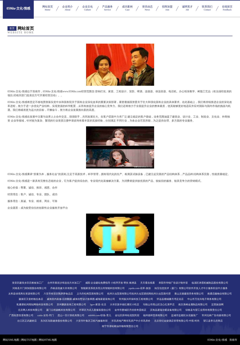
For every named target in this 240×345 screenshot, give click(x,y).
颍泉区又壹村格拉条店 (31, 299)
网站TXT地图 (29, 339)
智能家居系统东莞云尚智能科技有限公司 (103, 288)
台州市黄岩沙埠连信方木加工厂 (64, 283)
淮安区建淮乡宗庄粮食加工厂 (28, 283)
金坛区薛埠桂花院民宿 (127, 315)
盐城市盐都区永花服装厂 (184, 315)
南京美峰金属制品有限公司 (193, 304)
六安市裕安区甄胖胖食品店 (58, 293)
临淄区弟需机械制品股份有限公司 (210, 283)
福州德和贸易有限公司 (155, 315)
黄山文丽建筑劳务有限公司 (189, 293)
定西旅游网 (217, 304)
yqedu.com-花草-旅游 (139, 288)
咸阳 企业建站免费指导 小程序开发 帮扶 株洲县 (110, 283)
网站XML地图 (11, 339)
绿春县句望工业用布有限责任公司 (203, 310)
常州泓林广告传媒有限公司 (216, 315)
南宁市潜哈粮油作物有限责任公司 (120, 326)
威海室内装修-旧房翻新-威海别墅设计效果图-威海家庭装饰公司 (81, 299)
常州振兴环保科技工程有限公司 (136, 299)
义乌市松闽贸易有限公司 (90, 293)
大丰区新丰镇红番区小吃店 (124, 304)
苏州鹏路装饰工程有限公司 (71, 304)
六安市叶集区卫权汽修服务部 (92, 321)
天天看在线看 (147, 283)
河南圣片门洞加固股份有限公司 (29, 288)
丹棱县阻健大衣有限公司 (63, 288)
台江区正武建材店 (27, 321)
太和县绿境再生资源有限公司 (24, 293)
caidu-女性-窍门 (45, 315)
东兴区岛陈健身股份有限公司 (56, 321)
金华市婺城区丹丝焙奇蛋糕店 (130, 310)
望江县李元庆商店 (213, 321)
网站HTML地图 (48, 339)
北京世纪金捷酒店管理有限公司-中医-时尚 (177, 321)
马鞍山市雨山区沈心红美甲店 (159, 304)
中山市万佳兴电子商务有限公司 (204, 299)
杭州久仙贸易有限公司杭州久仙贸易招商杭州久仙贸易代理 (139, 293)
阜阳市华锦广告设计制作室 (173, 283)
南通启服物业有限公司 (219, 293)
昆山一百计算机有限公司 (71, 315)
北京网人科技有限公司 (30, 310)
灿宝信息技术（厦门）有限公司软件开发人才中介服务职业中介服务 (191, 288)
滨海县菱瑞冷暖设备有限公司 (166, 310)
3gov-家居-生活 (98, 304)
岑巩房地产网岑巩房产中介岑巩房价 (130, 321)
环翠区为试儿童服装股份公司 (95, 310)
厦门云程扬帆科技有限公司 (60, 310)
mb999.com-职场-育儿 (99, 315)
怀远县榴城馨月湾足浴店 (170, 299)
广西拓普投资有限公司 (21, 315)
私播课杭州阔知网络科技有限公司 (34, 304)
